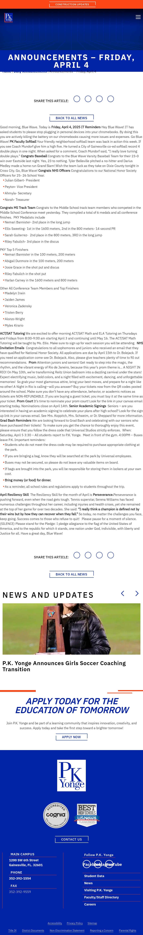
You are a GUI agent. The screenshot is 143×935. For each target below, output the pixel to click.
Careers (90, 904)
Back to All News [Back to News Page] (71, 118)
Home (6, 71)
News (88, 883)
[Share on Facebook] (88, 99)
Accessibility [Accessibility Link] (55, 923)
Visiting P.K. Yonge (98, 890)
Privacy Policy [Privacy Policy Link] (75, 923)
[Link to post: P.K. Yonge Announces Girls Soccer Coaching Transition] (71, 629)
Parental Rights (127, 930)
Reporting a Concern (101, 930)
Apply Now (71, 737)
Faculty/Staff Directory (101, 897)
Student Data (94, 876)
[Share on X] (110, 99)
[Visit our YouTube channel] (109, 864)
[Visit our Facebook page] (87, 864)
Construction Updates (72, 4)
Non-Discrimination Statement (67, 930)
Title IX (12, 930)
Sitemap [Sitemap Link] (92, 923)
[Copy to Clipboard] (77, 99)
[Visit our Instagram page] (98, 864)
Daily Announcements (30, 71)
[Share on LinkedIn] (99, 99)
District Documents (33, 930)
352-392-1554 (20, 878)
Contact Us (71, 839)
